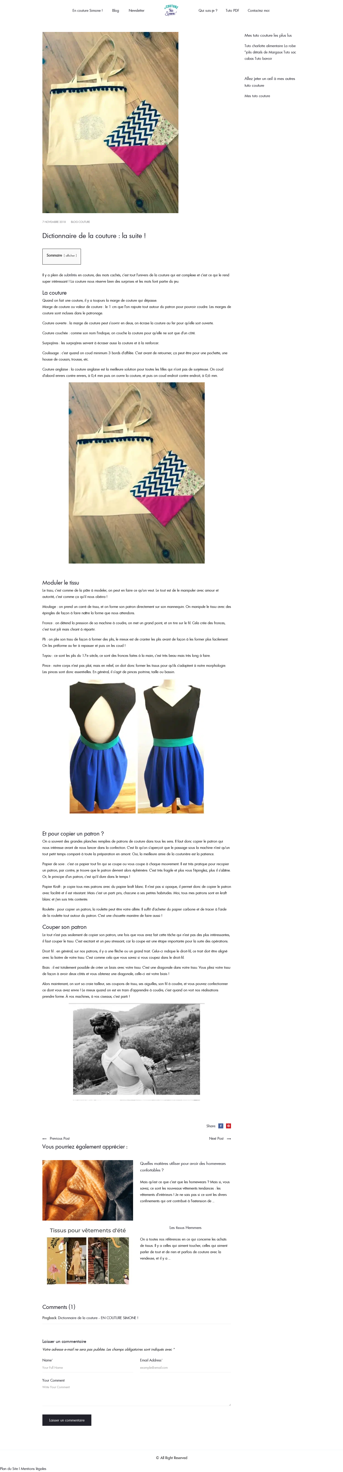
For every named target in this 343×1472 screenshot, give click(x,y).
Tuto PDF (232, 10)
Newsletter (136, 10)
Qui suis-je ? (208, 10)
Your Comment (53, 1380)
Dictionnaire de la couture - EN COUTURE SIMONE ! (98, 1317)
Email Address (151, 1360)
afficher (70, 256)
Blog (115, 10)
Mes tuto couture (257, 96)
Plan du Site (9, 1468)
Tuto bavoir (263, 58)
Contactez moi (259, 10)
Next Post (216, 1138)
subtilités (70, 275)
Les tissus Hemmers (186, 1227)
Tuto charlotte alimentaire (264, 45)
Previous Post (60, 1138)
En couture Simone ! (87, 10)
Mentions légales (33, 1468)
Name (47, 1360)
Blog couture (80, 222)
